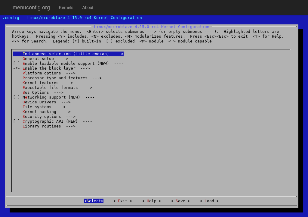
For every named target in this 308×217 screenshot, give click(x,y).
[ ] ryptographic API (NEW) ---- (52, 121)
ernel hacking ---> (42, 111)
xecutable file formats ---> (52, 87)
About (88, 7)
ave (180, 201)
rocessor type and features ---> (57, 78)
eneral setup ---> (40, 58)
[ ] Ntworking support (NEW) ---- (54, 97)
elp (151, 201)
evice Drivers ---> (42, 102)
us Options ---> (38, 92)
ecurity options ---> (44, 116)
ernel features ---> (43, 82)
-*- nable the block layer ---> (51, 68)
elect (94, 201)
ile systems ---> (39, 107)
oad (209, 201)
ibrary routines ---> (44, 126)
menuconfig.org (31, 8)
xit (123, 201)
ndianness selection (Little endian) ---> (68, 54)
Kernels (66, 7)
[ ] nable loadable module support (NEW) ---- (68, 63)
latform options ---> (44, 73)
